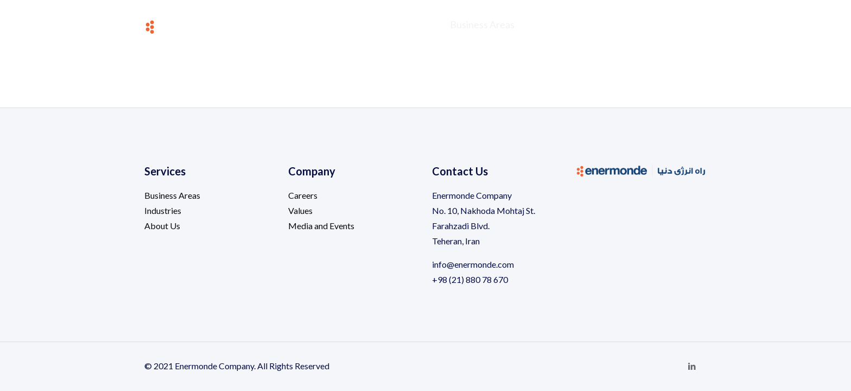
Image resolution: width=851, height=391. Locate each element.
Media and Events (321, 225)
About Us (162, 225)
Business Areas (172, 195)
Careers (302, 195)
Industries (162, 210)
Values (300, 210)
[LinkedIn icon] (692, 366)
